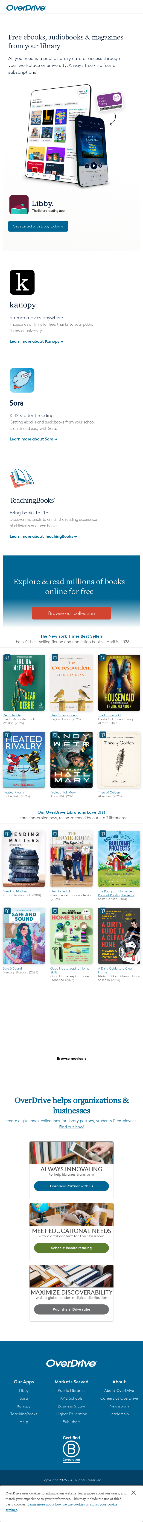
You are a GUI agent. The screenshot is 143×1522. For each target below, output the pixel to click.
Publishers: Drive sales (71, 1309)
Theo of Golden (109, 792)
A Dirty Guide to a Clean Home (116, 970)
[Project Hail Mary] (71, 788)
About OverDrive (119, 1390)
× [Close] (133, 1493)
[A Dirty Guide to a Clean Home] (119, 964)
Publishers (72, 1421)
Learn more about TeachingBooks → (43, 536)
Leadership (119, 1414)
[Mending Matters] (24, 887)
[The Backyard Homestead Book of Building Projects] (119, 887)
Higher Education (72, 1414)
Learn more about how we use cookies (56, 1504)
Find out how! (71, 1126)
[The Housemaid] (119, 711)
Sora (24, 1398)
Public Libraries (71, 1390)
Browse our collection (71, 613)
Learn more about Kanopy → (37, 341)
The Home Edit (61, 891)
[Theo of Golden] (119, 788)
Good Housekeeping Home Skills (69, 970)
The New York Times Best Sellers (71, 636)
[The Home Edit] (71, 887)
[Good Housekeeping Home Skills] (71, 964)
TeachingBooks (23, 1414)
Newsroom (119, 1406)
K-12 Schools (71, 1398)
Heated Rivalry (13, 792)
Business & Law (71, 1406)
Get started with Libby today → (38, 226)
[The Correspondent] (71, 711)
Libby (24, 1390)
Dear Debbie (11, 715)
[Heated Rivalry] (24, 788)
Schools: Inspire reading (71, 1248)
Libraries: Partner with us (71, 1186)
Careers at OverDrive (119, 1398)
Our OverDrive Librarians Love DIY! (71, 812)
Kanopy (24, 1406)
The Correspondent (64, 715)
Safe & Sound (12, 968)
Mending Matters (15, 891)
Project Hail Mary (63, 792)
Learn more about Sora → (33, 438)
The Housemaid (109, 715)
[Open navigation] (134, 7)
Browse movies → (71, 1058)
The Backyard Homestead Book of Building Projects (116, 893)
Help (24, 1421)
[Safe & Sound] (24, 964)
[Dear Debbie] (24, 711)
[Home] (26, 7)
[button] (24, 1381)
